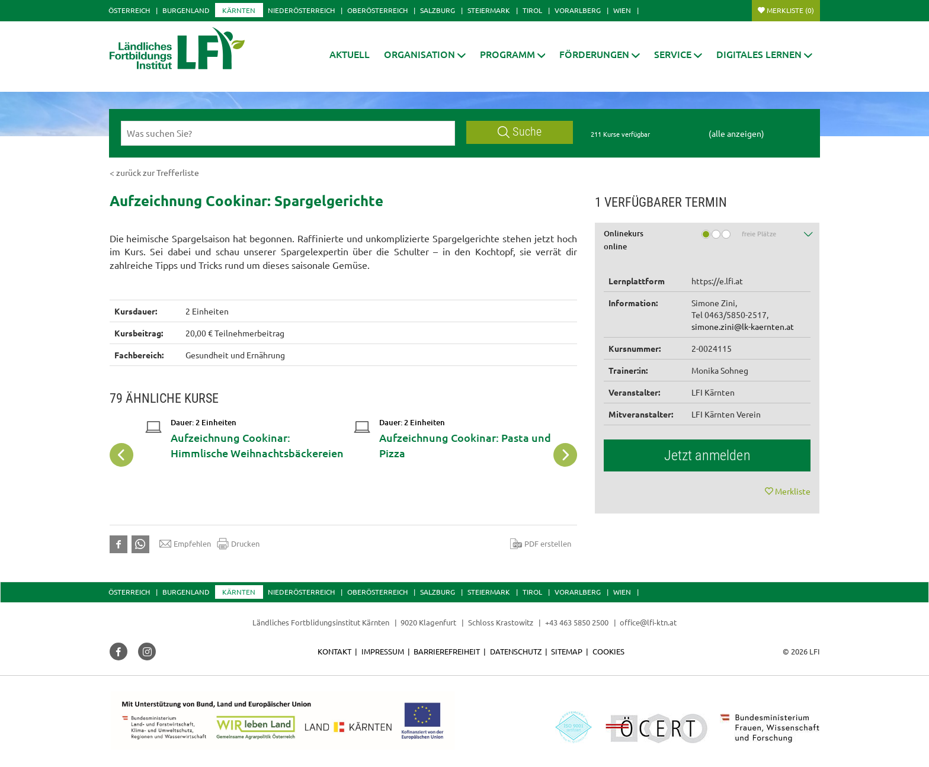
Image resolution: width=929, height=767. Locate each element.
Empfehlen (185, 544)
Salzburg (437, 10)
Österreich (129, 10)
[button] (424, 54)
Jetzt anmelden (707, 455)
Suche (520, 132)
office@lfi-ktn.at (648, 622)
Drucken (238, 544)
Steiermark (488, 10)
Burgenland (186, 10)
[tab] (707, 242)
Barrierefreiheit (447, 651)
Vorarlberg (578, 10)
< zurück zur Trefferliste (154, 172)
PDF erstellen (540, 544)
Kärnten (238, 10)
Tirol (532, 10)
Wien (622, 10)
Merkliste (790, 10)
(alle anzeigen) (736, 133)
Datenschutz (516, 651)
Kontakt (334, 651)
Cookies (608, 651)
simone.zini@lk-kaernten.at (742, 326)
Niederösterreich (301, 10)
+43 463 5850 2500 (576, 622)
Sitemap (566, 651)
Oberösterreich (377, 10)
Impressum (382, 651)
